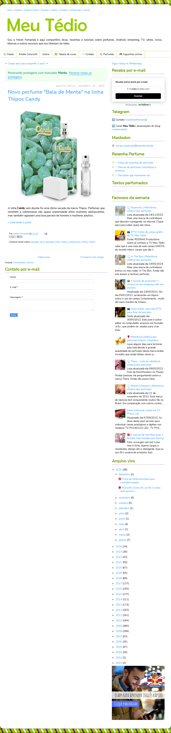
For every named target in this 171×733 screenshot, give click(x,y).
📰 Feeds (8, 54)
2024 (119, 546)
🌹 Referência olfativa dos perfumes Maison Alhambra (142, 338)
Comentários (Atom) (23, 262)
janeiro (123, 540)
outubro (124, 503)
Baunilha (50, 241)
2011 (119, 615)
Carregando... (119, 191)
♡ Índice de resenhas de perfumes (134, 162)
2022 (119, 557)
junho (122, 518)
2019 (119, 573)
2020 (119, 567)
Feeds (87, 10)
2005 (119, 647)
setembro (124, 508)
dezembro (125, 474)
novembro (125, 497)
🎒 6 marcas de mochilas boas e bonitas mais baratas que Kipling (145, 436)
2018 (119, 578)
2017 (119, 583)
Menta (84, 241)
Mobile (18, 10)
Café (57, 241)
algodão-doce (38, 241)
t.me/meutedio (119, 129)
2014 (119, 599)
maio (122, 524)
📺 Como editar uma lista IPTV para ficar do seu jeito (144, 310)
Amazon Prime (31, 10)
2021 (119, 562)
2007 (119, 636)
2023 (119, 551)
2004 (119, 652)
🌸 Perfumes (106, 54)
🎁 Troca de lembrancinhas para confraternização (136, 480)
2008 (119, 631)
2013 (119, 604)
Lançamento (74, 241)
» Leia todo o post (19, 222)
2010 (119, 620)
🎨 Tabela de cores (65, 54)
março (122, 534)
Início (9, 10)
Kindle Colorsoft (28, 54)
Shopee (45, 10)
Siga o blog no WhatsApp (127, 63)
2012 (119, 610)
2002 (119, 663)
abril (122, 529)
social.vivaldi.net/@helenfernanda (134, 145)
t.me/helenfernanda (136, 119)
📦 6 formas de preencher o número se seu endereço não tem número (145, 284)
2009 (119, 626)
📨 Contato (88, 54)
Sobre (54, 10)
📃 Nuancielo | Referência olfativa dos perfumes (141, 209)
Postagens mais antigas (92, 257)
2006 (119, 641)
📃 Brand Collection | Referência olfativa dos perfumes (145, 387)
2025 (119, 469)
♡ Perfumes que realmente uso (132, 175)
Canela (64, 241)
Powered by (138, 105)
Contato (64, 10)
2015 (119, 594)
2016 (119, 588)
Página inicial (44, 257)
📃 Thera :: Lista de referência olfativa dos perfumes (143, 363)
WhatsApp (75, 10)
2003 (119, 657)
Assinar (138, 96)
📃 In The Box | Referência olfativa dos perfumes (142, 258)
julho (122, 513)
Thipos (92, 241)
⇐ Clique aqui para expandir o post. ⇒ (26, 63)
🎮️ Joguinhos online (130, 54)
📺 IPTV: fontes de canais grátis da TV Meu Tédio (145, 233)
